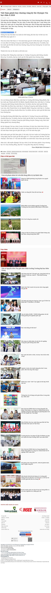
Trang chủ (3, 9)
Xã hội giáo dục (16, 9)
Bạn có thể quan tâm (8, 156)
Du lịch (47, 556)
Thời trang (3, 556)
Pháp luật (47, 549)
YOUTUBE (28, 563)
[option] (11, 538)
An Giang (8, 153)
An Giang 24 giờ (7, 6)
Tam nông (47, 554)
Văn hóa (47, 551)
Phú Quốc (3, 153)
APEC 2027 (40, 151)
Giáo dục (39, 6)
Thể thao (3, 552)
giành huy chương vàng (16, 151)
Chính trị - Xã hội (16, 6)
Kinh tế (34, 6)
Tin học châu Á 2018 (33, 151)
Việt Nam (9, 151)
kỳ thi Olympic (25, 151)
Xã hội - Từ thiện (26, 6)
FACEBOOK (22, 563)
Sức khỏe (47, 552)
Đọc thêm (4, 264)
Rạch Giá (46, 151)
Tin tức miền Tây (5, 558)
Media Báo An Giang (44, 558)
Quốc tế (3, 551)
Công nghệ (45, 6)
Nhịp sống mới (4, 554)
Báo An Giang (14, 153)
